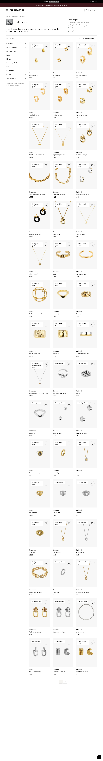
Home (8, 16)
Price (16, 55)
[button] (46, 46)
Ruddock (22, 16)
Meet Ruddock (21, 32)
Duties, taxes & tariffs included (51, 1)
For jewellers (93, 1)
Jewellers (15, 16)
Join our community (60, 5)
